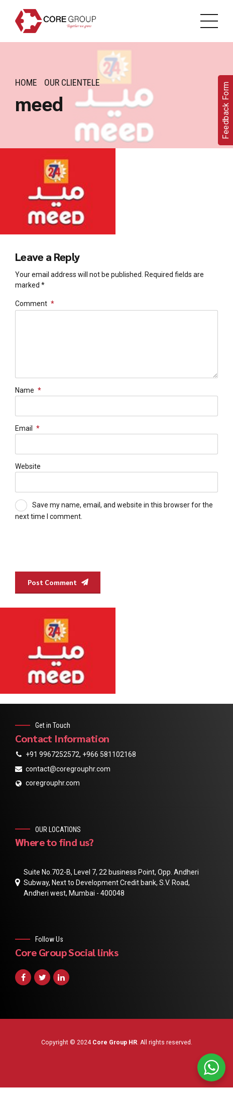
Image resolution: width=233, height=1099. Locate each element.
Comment (34, 304)
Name (28, 393)
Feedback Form (225, 110)
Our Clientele (72, 82)
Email (27, 432)
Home (26, 82)
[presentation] (84, 551)
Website (28, 470)
